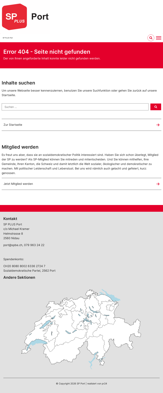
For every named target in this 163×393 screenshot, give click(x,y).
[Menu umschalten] (158, 37)
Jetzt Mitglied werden (18, 183)
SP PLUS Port (8, 38)
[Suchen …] (75, 106)
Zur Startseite (13, 124)
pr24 (104, 383)
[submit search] (155, 106)
